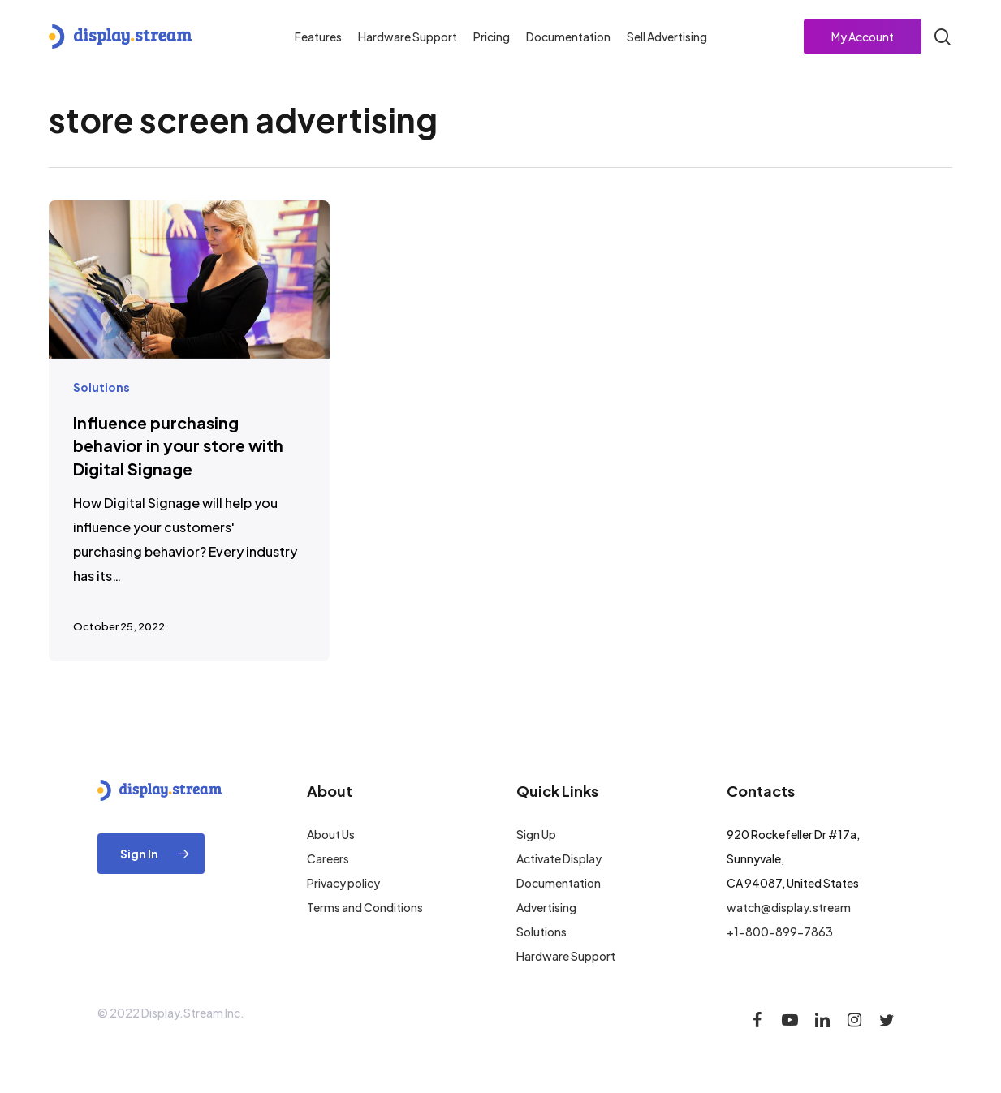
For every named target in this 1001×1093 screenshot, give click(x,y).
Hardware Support (565, 956)
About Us (331, 834)
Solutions (101, 387)
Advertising (546, 907)
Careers (328, 858)
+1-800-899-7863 (780, 931)
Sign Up (536, 834)
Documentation (558, 883)
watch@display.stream (789, 907)
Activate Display (559, 858)
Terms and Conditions (365, 907)
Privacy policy (343, 883)
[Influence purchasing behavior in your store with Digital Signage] (189, 430)
